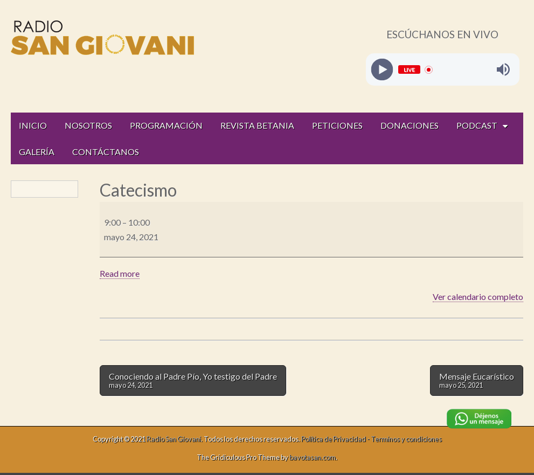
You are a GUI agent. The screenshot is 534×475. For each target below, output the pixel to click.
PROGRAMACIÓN (166, 125)
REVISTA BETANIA (257, 125)
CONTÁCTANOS (105, 151)
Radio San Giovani (174, 439)
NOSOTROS (88, 125)
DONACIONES (409, 125)
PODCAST (476, 125)
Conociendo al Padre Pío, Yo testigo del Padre (193, 380)
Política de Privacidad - (336, 439)
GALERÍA (36, 151)
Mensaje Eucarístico (476, 380)
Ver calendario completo (478, 296)
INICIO (33, 125)
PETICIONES (337, 125)
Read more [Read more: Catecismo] (120, 273)
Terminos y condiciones (406, 439)
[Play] (382, 69)
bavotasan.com (312, 457)
